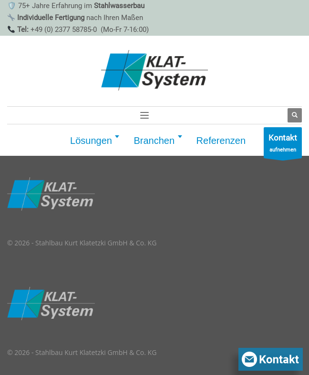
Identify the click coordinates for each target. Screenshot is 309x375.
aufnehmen (283, 145)
